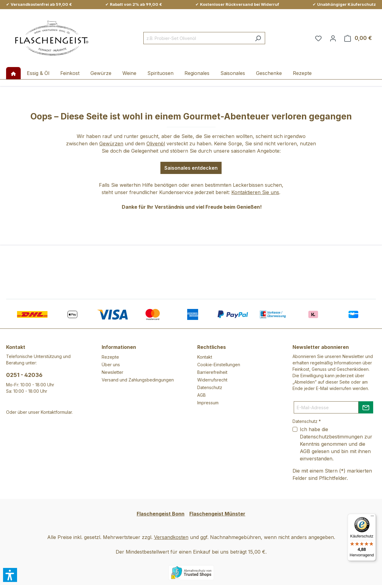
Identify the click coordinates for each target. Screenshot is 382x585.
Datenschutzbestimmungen (331, 437)
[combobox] (197, 38)
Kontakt (204, 357)
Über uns (111, 364)
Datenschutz (209, 387)
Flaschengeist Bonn (160, 514)
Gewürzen (111, 143)
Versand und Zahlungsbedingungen (138, 379)
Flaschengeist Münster (217, 514)
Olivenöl (155, 143)
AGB (201, 395)
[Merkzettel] (318, 38)
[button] (10, 575)
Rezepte (110, 357)
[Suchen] (258, 38)
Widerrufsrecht (212, 379)
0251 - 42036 (24, 375)
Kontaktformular (56, 412)
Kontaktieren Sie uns (255, 192)
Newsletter (112, 372)
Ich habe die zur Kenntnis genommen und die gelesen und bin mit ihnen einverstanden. (336, 444)
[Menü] (372, 517)
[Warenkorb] (358, 38)
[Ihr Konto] (333, 38)
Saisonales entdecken (191, 168)
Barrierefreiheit (212, 372)
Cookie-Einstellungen (218, 364)
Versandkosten (171, 537)
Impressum (208, 402)
